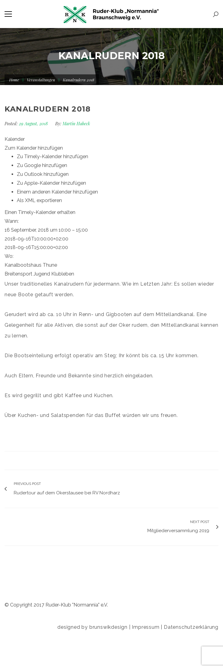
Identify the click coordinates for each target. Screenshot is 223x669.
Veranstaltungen (41, 79)
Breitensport (18, 274)
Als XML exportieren (39, 200)
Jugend (42, 274)
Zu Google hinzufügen (42, 165)
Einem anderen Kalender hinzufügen (57, 192)
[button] (34, 148)
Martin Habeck (76, 123)
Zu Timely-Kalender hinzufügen (52, 156)
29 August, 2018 (34, 123)
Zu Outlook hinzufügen (43, 174)
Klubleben (62, 274)
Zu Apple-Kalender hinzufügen (51, 183)
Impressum (145, 627)
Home (14, 79)
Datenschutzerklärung (191, 627)
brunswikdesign (108, 627)
